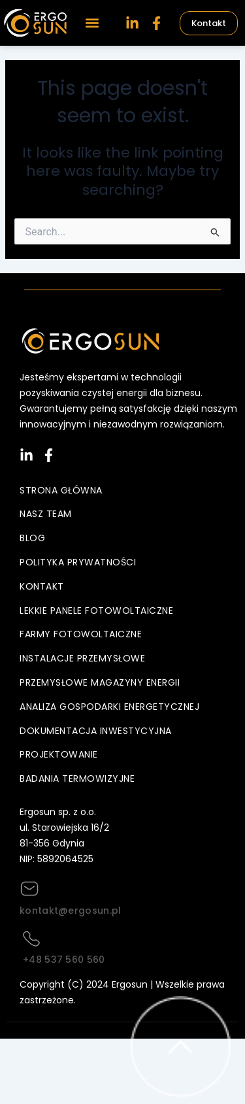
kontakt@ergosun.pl (70, 910)
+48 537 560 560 (64, 959)
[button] (92, 23)
